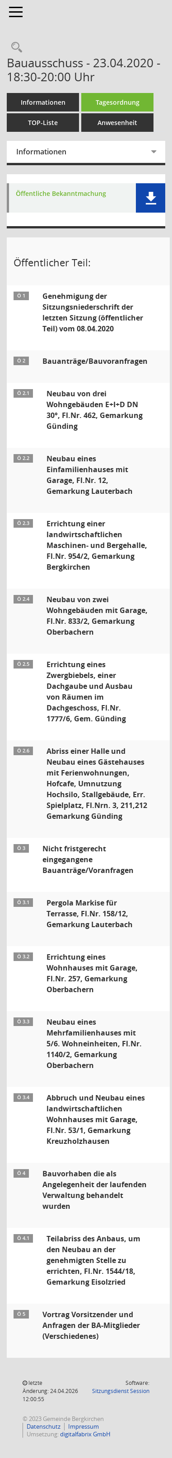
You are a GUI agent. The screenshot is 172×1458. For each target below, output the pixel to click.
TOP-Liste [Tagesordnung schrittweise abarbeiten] (43, 122)
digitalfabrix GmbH (85, 1434)
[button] (150, 198)
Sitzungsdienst (120, 1391)
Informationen (43, 102)
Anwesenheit (117, 122)
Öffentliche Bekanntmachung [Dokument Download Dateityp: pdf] (61, 194)
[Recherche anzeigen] (14, 47)
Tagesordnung (117, 102)
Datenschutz (43, 1426)
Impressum (83, 1426)
